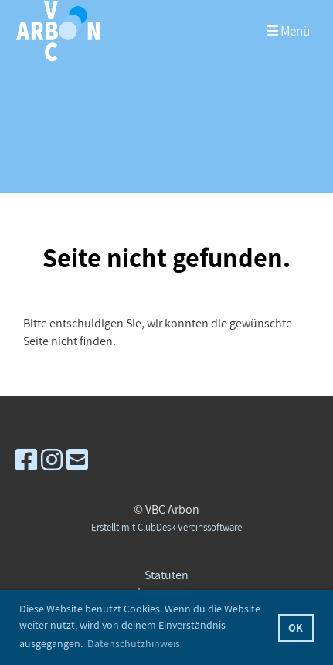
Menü (288, 30)
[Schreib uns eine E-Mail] (77, 459)
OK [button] (295, 627)
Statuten (166, 575)
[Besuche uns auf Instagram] (52, 459)
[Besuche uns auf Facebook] (26, 459)
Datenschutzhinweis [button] (133, 643)
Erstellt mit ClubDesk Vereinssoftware (166, 527)
